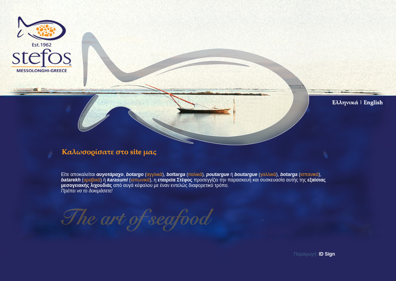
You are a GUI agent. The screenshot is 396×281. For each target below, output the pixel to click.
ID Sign (327, 254)
